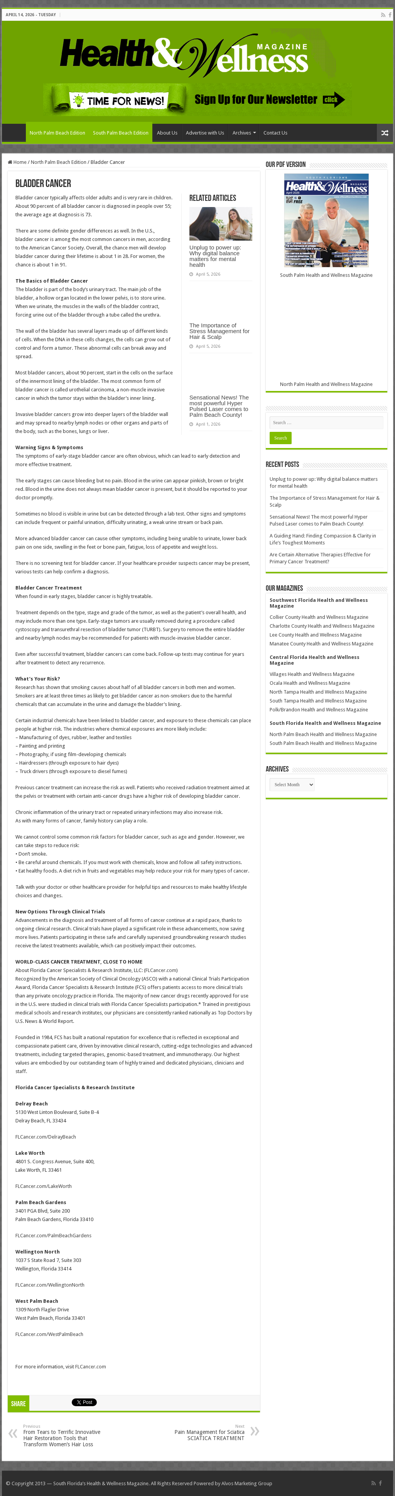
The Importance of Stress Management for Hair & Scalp (219, 331)
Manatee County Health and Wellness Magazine (321, 644)
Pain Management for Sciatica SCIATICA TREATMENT (205, 1432)
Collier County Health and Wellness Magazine (319, 617)
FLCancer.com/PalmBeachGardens (53, 1235)
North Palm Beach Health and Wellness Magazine (323, 734)
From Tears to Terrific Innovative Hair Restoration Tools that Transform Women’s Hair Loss (62, 1435)
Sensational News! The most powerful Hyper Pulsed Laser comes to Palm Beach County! (219, 406)
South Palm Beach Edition (121, 133)
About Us (167, 133)
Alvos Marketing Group (246, 1483)
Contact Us (275, 133)
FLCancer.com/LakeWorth (43, 1186)
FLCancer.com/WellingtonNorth (49, 1285)
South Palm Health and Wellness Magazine (326, 275)
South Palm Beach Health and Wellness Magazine (323, 743)
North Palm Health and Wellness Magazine (326, 384)
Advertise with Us (205, 133)
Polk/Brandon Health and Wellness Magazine (319, 710)
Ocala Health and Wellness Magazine (310, 683)
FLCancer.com (160, 970)
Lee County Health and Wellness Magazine (316, 635)
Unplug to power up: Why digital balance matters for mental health (215, 256)
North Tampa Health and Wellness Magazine (318, 692)
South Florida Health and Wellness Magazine (325, 723)
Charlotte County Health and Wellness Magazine (322, 626)
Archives (242, 133)
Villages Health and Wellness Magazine (312, 674)
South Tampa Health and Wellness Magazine (318, 701)
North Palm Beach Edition (57, 133)
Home (16, 132)
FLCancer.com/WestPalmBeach (49, 1334)
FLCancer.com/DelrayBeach (45, 1137)
